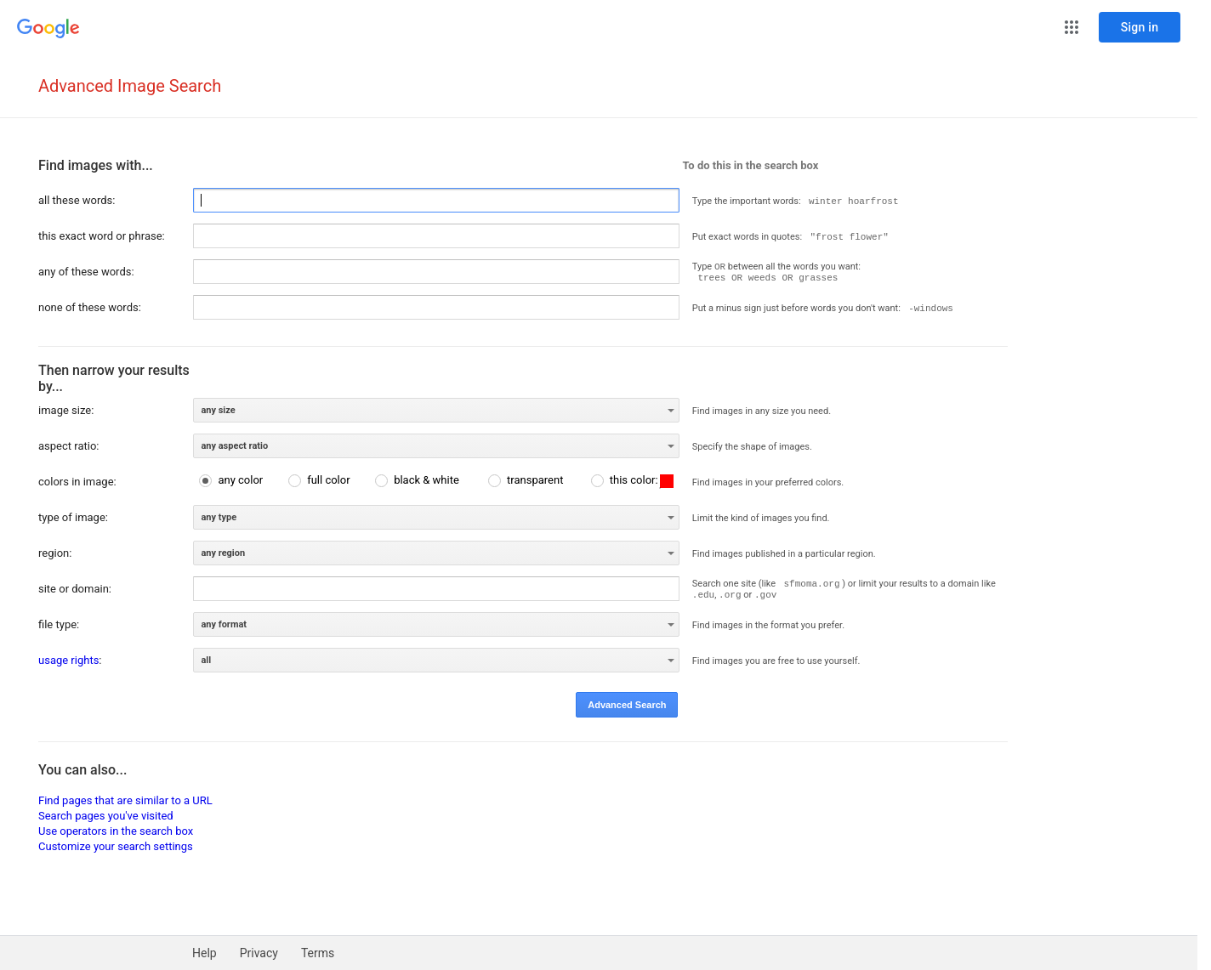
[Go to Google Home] (48, 29)
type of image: (73, 517)
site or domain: (74, 588)
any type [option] (218, 517)
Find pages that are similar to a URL (125, 800)
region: (54, 553)
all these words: (76, 200)
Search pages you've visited (105, 815)
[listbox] (436, 410)
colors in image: (77, 481)
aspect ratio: (68, 446)
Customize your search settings (115, 846)
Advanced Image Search (129, 86)
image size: (66, 410)
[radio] (231, 480)
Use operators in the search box (115, 831)
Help (204, 953)
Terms (317, 953)
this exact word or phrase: (101, 236)
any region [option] (223, 553)
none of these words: (89, 307)
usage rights (68, 660)
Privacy (259, 953)
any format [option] (224, 624)
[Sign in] (1139, 27)
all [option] (206, 660)
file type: (58, 624)
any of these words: (86, 271)
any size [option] (218, 410)
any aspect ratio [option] (234, 445)
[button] (1072, 27)
